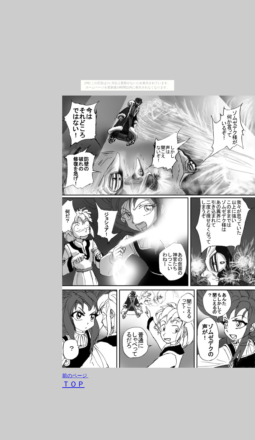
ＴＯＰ (73, 384)
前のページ (74, 375)
